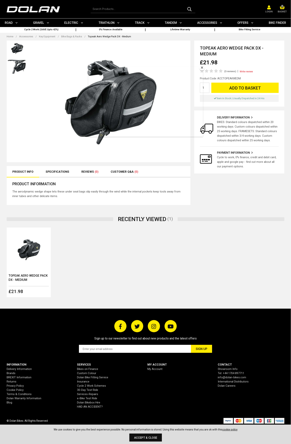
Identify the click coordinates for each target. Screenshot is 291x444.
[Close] (202, 67)
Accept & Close (145, 437)
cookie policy (230, 429)
